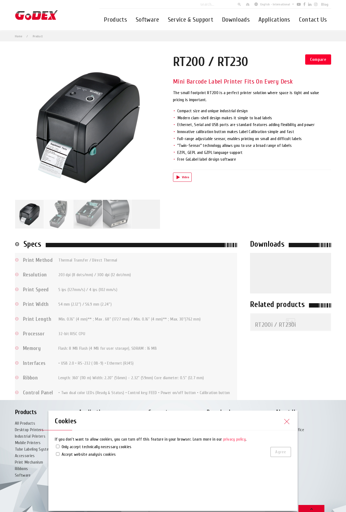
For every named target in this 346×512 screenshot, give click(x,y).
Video (185, 177)
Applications (274, 19)
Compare (318, 59)
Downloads (236, 19)
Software (147, 19)
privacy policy (234, 439)
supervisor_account (248, 4)
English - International (275, 4)
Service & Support (190, 19)
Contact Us (313, 19)
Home (18, 36)
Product (38, 36)
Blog (324, 4)
